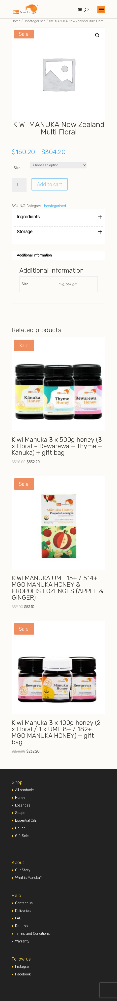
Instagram (23, 967)
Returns (21, 926)
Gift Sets (22, 836)
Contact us (24, 903)
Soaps (20, 813)
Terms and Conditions (32, 934)
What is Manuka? (28, 878)
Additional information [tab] (34, 255)
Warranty (22, 941)
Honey (20, 798)
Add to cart (49, 184)
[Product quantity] (19, 185)
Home (16, 21)
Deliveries (23, 911)
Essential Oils (26, 820)
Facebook (23, 974)
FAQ (18, 918)
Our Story (22, 870)
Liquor (20, 828)
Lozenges (22, 805)
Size (17, 168)
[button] (97, 35)
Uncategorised (35, 21)
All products (24, 790)
